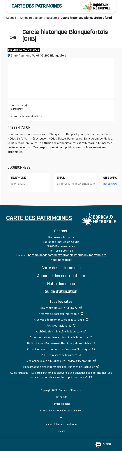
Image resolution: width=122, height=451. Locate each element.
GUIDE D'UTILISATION (61, 292)
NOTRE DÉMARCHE (61, 284)
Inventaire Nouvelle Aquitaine (59, 308)
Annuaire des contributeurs (38, 18)
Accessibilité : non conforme (61, 424)
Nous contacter (61, 260)
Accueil (11, 18)
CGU (61, 417)
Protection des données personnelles (61, 410)
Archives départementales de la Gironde (59, 319)
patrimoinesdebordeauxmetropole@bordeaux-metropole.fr (67, 255)
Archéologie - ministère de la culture (59, 331)
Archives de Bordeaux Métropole (59, 314)
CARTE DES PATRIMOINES (61, 268)
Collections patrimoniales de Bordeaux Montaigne (59, 349)
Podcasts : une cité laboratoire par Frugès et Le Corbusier (59, 367)
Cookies (61, 431)
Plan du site (61, 397)
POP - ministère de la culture (59, 355)
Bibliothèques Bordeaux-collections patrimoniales (59, 343)
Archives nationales (59, 325)
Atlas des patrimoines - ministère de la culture (59, 337)
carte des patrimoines (37, 6)
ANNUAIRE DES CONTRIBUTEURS (61, 276)
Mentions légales (61, 403)
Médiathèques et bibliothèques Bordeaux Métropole (58, 361)
